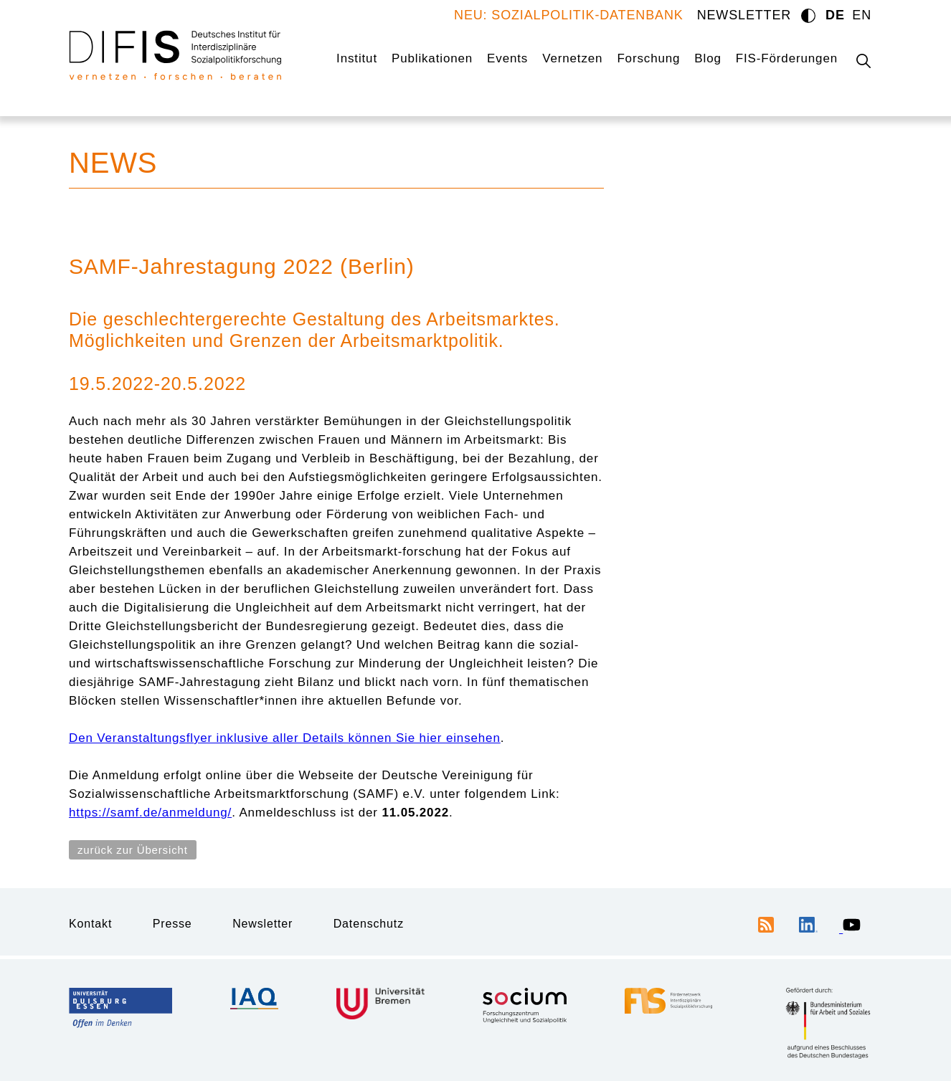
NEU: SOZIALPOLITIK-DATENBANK (568, 15)
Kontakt (90, 924)
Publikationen (432, 58)
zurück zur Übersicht (132, 850)
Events (507, 58)
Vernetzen (572, 58)
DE (835, 15)
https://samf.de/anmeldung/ (150, 812)
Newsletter (262, 924)
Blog (707, 58)
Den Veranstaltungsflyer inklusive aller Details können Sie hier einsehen (285, 738)
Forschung (648, 58)
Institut (356, 58)
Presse (172, 924)
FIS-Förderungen (787, 58)
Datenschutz (368, 924)
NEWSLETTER (744, 15)
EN (861, 15)
